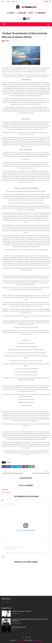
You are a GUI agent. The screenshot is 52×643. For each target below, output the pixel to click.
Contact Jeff (14, 1)
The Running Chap (11, 553)
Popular (21, 13)
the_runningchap (23, 553)
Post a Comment (6, 492)
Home (3, 1)
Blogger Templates (37, 640)
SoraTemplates (20, 640)
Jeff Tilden (6, 40)
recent (7, 29)
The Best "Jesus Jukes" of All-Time (21, 611)
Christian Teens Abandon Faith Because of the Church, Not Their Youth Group (30, 620)
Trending (40, 13)
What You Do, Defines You (19, 627)
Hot (30, 13)
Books (8, 1)
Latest (10, 13)
